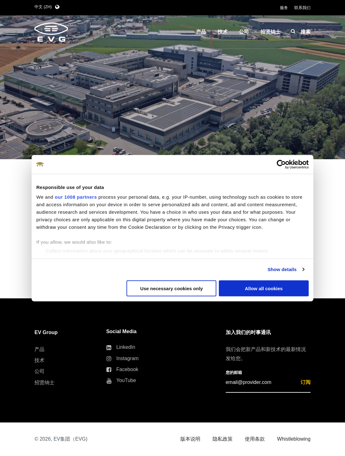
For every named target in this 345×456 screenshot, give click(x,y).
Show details (282, 269)
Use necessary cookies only (171, 288)
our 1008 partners (76, 197)
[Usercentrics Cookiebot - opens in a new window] (281, 164)
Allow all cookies (264, 288)
